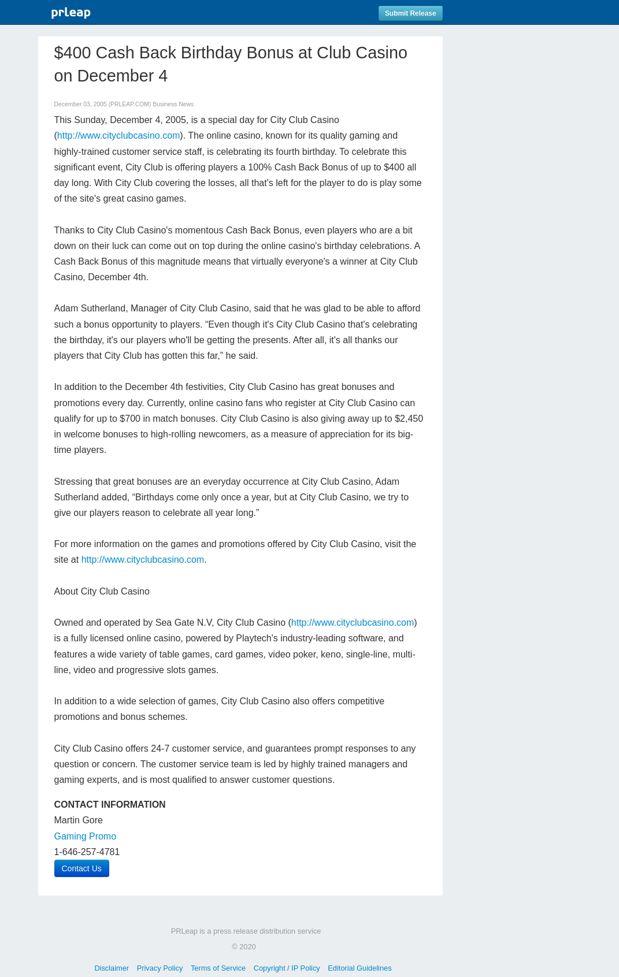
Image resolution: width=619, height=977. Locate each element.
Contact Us (82, 868)
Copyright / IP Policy (287, 968)
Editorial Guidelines (359, 968)
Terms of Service (218, 968)
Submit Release (410, 13)
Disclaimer (111, 968)
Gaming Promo (85, 836)
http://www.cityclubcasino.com (118, 135)
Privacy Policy (160, 968)
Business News (173, 104)
